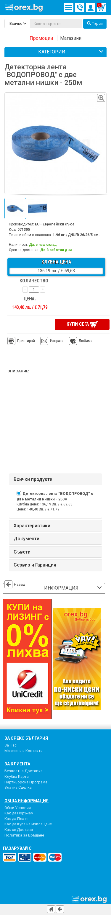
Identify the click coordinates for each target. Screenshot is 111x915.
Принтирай (21, 341)
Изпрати (57, 340)
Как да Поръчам (18, 813)
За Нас (10, 745)
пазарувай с (17, 848)
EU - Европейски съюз (55, 224)
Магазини (70, 38)
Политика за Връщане (24, 835)
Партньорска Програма (25, 782)
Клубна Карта (16, 776)
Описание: (18, 371)
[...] (56, 23)
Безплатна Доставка (23, 771)
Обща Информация (26, 800)
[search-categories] (17, 23)
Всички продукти (33, 479)
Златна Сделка (18, 787)
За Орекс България (26, 738)
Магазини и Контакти (23, 750)
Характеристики (32, 525)
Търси (95, 23)
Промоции (41, 38)
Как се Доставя (18, 829)
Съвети (22, 551)
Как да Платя (16, 818)
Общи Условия (17, 807)
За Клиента (17, 764)
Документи (26, 538)
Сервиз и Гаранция (35, 565)
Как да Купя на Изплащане (28, 824)
